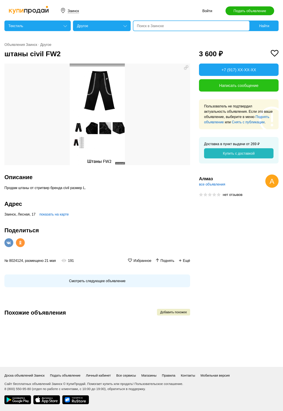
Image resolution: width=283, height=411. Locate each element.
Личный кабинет (98, 375)
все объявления (212, 184)
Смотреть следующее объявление (97, 281)
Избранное (142, 261)
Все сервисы (126, 375)
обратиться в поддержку (126, 389)
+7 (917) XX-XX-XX (239, 70)
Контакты (188, 375)
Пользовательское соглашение (158, 384)
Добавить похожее (173, 312)
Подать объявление (249, 11)
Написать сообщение (238, 85)
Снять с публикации (248, 122)
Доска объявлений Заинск (24, 375)
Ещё (186, 261)
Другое (46, 45)
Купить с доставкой (238, 153)
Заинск (73, 11)
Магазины (149, 375)
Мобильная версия (215, 375)
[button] (186, 67)
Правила (168, 375)
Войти (207, 11)
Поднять (167, 261)
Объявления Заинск (20, 45)
